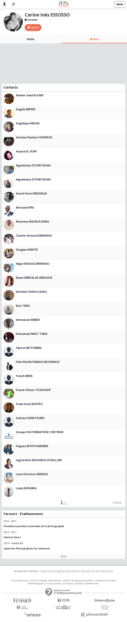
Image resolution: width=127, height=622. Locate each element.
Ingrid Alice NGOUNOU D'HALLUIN (39, 460)
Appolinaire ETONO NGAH (33, 165)
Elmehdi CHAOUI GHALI (31, 292)
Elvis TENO (23, 306)
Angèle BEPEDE (25, 109)
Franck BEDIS (24, 376)
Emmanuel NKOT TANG (31, 334)
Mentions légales (36, 583)
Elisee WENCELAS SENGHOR (34, 278)
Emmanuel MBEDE (28, 320)
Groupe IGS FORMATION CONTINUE (39, 432)
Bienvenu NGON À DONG (32, 221)
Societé (66, 580)
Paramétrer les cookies (105, 580)
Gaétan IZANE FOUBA (30, 418)
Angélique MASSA (28, 123)
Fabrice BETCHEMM (28, 348)
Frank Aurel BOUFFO (29, 404)
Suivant (117, 502)
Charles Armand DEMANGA (34, 236)
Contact (33, 580)
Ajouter (35, 27)
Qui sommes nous (19, 580)
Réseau (94, 39)
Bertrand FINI (25, 207)
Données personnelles (82, 580)
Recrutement (55, 580)
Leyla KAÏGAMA (26, 488)
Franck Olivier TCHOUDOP (33, 390)
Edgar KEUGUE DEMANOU (32, 264)
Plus (63, 556)
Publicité (43, 580)
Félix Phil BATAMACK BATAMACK (37, 362)
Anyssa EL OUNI (26, 151)
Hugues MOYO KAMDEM (32, 446)
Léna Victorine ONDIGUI (32, 474)
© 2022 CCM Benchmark (87, 583)
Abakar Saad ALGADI (29, 95)
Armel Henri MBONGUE (31, 193)
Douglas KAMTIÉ (27, 250)
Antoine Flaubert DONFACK (34, 137)
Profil (31, 39)
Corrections (68, 583)
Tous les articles (53, 583)
